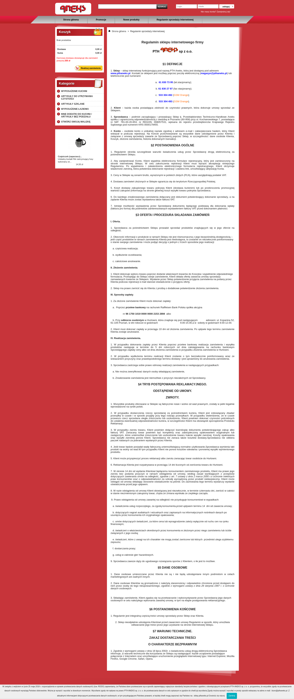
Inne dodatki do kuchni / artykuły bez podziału (76, 115)
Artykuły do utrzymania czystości (77, 97)
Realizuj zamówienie (89, 68)
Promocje (101, 19)
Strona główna (71, 19)
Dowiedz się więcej (217, 696)
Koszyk (65, 32)
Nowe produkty (131, 19)
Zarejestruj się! (223, 12)
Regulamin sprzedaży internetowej (175, 19)
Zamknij (232, 696)
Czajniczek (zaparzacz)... (70, 156)
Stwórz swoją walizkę (76, 121)
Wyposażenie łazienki (75, 109)
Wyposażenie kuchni (74, 91)
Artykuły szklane (73, 104)
